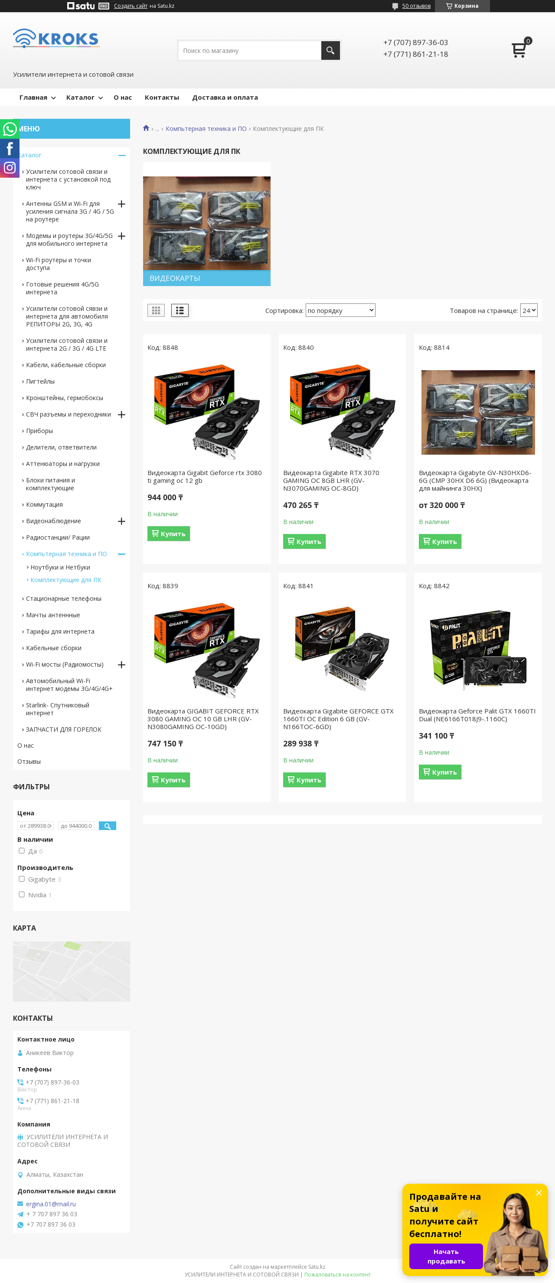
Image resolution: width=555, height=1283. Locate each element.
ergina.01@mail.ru (51, 1204)
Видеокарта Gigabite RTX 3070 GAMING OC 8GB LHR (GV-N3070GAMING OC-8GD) (331, 480)
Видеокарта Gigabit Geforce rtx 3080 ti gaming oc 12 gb (204, 476)
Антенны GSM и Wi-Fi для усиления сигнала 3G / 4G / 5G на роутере (70, 211)
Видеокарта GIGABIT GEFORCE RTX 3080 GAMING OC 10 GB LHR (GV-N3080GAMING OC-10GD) (203, 718)
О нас (123, 97)
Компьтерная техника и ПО (206, 129)
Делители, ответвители (61, 447)
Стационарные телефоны (63, 598)
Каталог (80, 97)
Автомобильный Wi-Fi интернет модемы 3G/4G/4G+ (69, 685)
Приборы (39, 431)
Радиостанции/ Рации (58, 537)
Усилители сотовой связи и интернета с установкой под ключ (68, 179)
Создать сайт (130, 6)
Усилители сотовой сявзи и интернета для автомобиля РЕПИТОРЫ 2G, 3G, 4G (67, 316)
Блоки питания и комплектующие (50, 484)
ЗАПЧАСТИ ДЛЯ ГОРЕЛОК (63, 729)
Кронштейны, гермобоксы (64, 398)
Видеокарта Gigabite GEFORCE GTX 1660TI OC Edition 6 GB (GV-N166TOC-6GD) (338, 718)
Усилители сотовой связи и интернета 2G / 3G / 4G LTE (67, 344)
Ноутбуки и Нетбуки (60, 567)
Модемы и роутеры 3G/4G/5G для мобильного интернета (69, 239)
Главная (33, 97)
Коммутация (44, 504)
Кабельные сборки (54, 648)
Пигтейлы (40, 381)
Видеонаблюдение (53, 521)
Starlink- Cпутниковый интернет (57, 709)
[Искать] (330, 50)
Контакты (162, 97)
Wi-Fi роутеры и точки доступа (58, 264)
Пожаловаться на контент (337, 1274)
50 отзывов (416, 6)
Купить (173, 533)
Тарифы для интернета (60, 631)
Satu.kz (316, 1266)
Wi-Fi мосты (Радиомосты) (65, 664)
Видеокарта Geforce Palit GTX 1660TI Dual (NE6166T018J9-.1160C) (477, 715)
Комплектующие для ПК (65, 580)
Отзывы (29, 761)
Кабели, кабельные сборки (66, 365)
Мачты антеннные (53, 615)
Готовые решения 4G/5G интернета (62, 288)
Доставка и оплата (225, 97)
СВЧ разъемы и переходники (68, 414)
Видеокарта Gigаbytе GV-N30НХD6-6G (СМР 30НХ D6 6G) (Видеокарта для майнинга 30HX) (475, 480)
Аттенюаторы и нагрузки (63, 463)
